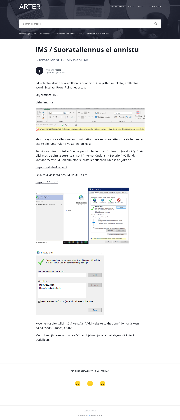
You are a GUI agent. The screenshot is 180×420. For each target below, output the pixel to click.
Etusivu (141, 6)
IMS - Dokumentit (43, 33)
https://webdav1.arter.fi (51, 167)
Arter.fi (131, 6)
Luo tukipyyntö (154, 6)
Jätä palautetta (117, 6)
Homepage (26, 33)
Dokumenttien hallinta (66, 33)
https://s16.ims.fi (47, 182)
